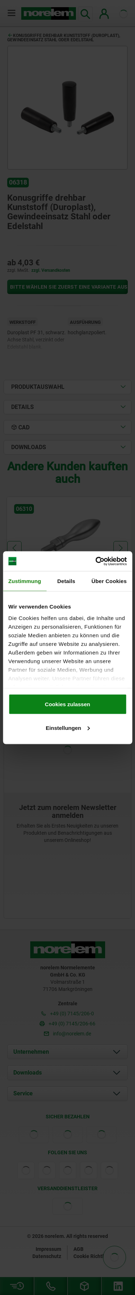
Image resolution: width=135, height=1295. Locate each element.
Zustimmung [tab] (24, 581)
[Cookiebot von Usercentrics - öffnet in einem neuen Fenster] (96, 561)
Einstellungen (68, 728)
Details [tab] (66, 581)
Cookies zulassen (67, 704)
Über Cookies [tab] (109, 581)
